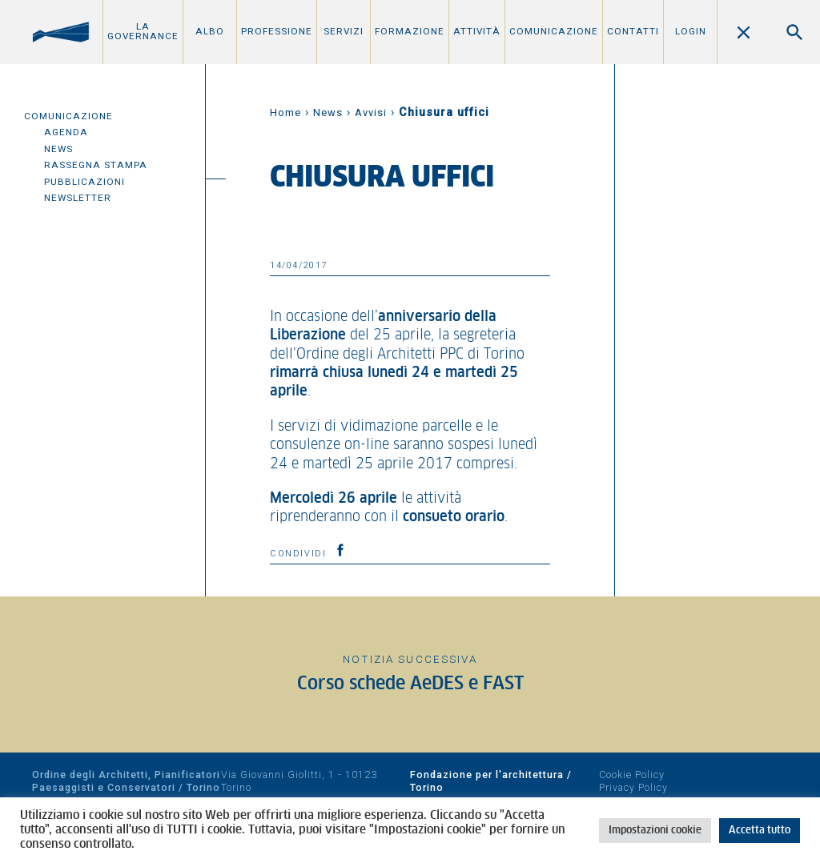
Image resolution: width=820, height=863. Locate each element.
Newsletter (77, 197)
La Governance (143, 31)
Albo (209, 31)
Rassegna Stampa (95, 165)
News (58, 149)
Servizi (344, 31)
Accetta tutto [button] (759, 830)
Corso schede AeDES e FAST (410, 684)
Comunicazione (553, 31)
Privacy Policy (633, 787)
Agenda (66, 132)
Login (690, 31)
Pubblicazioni (84, 181)
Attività (476, 31)
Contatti (633, 31)
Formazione (409, 31)
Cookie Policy (632, 775)
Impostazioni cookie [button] (655, 830)
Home (285, 112)
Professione (276, 31)
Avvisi (371, 112)
